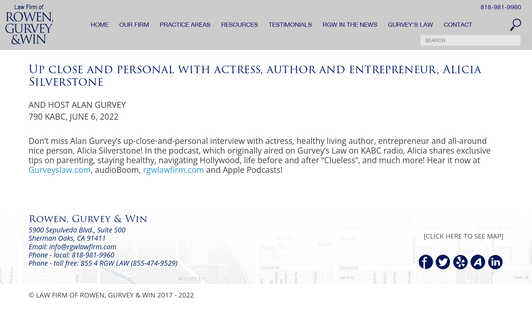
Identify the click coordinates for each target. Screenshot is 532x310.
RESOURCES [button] (239, 24)
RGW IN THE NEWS (350, 24)
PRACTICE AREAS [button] (185, 24)
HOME (100, 24)
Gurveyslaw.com (60, 169)
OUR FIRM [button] (134, 24)
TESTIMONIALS (290, 24)
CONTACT (458, 24)
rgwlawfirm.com (173, 169)
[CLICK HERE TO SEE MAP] (463, 235)
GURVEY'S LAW (410, 24)
